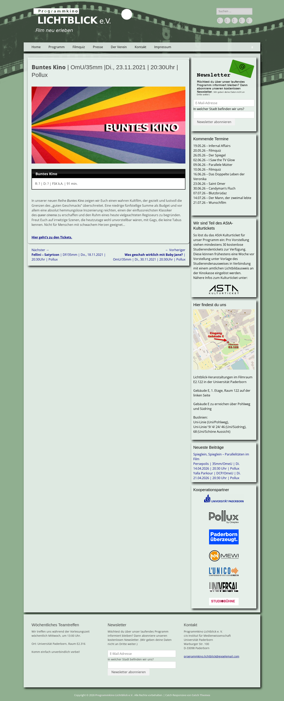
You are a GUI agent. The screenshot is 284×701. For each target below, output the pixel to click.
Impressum (162, 47)
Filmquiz (79, 47)
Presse (98, 47)
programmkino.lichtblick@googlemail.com (211, 656)
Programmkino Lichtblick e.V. (114, 695)
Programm (57, 47)
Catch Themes (201, 695)
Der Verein (119, 47)
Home (36, 47)
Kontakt (140, 47)
